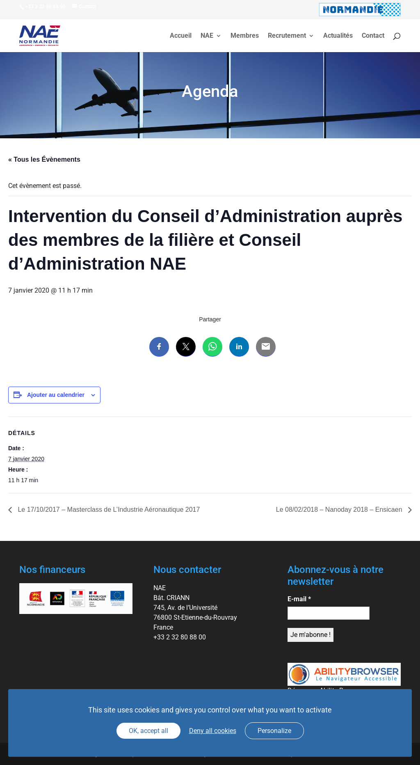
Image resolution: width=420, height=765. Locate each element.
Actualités (338, 36)
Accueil (181, 36)
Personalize (274, 731)
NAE (207, 36)
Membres (245, 36)
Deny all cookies (212, 731)
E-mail (299, 599)
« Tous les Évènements (44, 159)
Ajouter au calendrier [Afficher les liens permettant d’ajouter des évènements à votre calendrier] (55, 395)
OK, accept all (148, 731)
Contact (373, 36)
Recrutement (287, 36)
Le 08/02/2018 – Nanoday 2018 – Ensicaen (340, 509)
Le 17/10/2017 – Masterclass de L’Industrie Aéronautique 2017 (108, 509)
